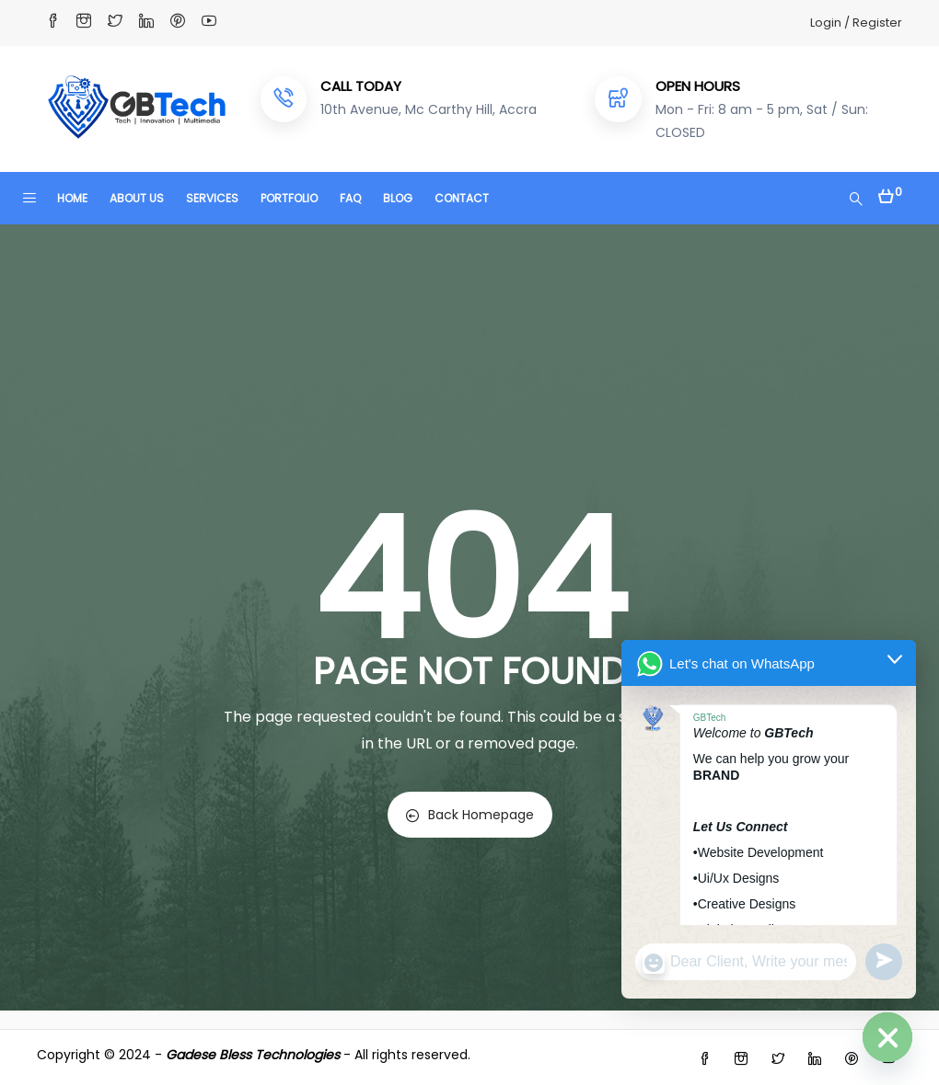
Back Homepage (470, 814)
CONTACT (462, 198)
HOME (72, 198)
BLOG (397, 198)
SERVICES (212, 198)
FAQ (350, 198)
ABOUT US (137, 198)
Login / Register (856, 22)
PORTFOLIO (289, 198)
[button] (890, 191)
